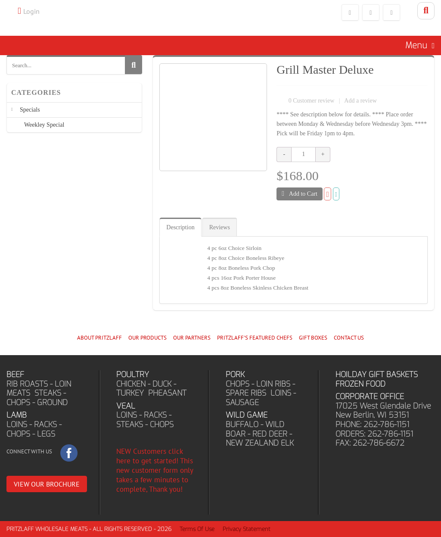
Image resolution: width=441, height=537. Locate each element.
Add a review (360, 100)
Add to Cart (299, 193)
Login (31, 11)
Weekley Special (44, 125)
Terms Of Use (197, 529)
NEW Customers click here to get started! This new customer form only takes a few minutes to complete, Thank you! (154, 470)
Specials (30, 109)
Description (180, 227)
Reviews (219, 227)
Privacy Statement (246, 529)
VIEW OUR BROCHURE (47, 484)
